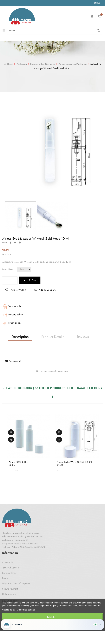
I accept (52, 617)
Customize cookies (26, 609)
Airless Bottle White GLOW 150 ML (74, 462)
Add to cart (29, 280)
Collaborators (8, 594)
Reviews (83, 336)
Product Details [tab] (52, 336)
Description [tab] (20, 336)
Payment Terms (9, 573)
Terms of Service (10, 567)
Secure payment (10, 588)
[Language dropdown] (98, 3)
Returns (5, 578)
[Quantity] (8, 280)
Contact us (7, 562)
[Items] (24, 269)
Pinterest (20, 242)
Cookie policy (8, 609)
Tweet (15, 242)
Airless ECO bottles (18, 462)
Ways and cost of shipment (16, 583)
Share (10, 242)
